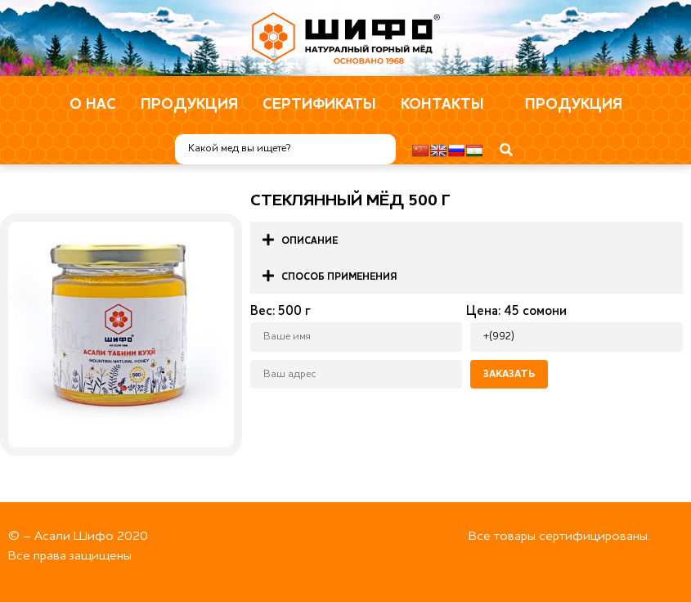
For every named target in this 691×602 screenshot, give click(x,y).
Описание (309, 241)
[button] (466, 240)
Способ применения (339, 277)
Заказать (509, 374)
